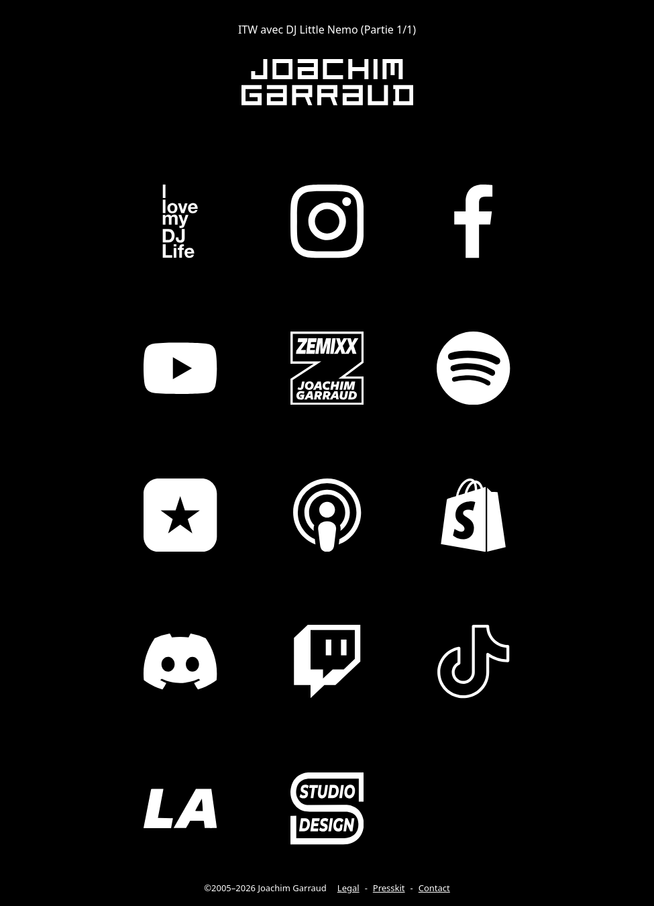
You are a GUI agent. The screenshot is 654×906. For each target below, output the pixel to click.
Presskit (389, 888)
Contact (434, 888)
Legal (348, 888)
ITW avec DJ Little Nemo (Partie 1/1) (327, 29)
